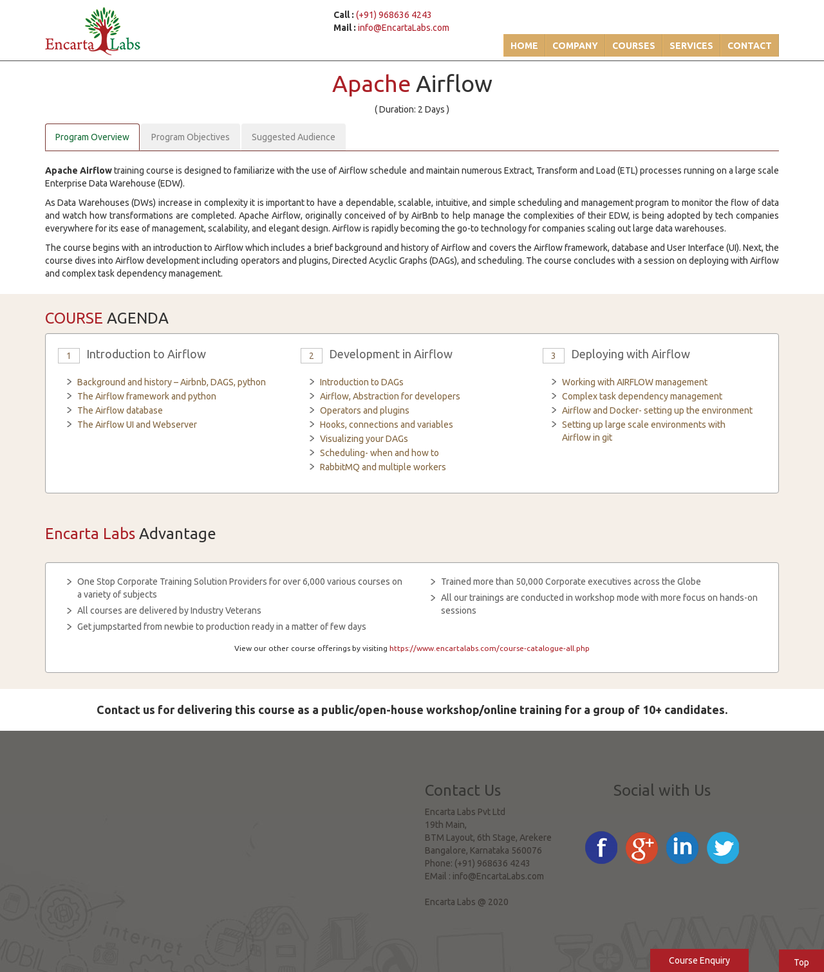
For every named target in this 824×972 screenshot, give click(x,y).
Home (524, 46)
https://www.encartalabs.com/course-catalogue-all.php (489, 648)
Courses (633, 46)
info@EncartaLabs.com (403, 28)
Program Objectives (190, 137)
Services (691, 46)
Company (575, 46)
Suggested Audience (293, 137)
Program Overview (92, 137)
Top (801, 962)
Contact (749, 46)
